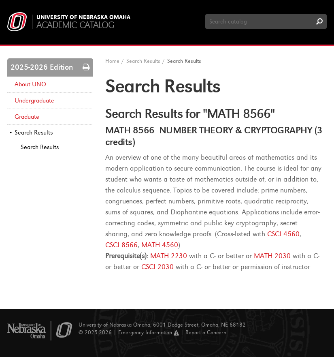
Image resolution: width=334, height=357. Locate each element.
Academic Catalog (75, 25)
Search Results (34, 132)
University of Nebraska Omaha (83, 17)
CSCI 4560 (283, 234)
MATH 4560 (159, 245)
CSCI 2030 (157, 267)
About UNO (30, 84)
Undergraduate (34, 100)
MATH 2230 (168, 256)
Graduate (27, 116)
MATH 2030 (272, 256)
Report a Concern (205, 332)
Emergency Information (148, 332)
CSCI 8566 (121, 245)
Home (112, 61)
